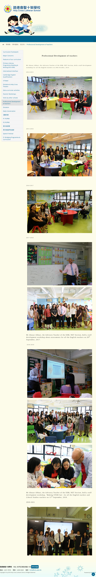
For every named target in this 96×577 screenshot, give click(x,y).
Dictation (6, 107)
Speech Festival (8, 134)
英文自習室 (6, 126)
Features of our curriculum (12, 59)
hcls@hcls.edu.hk (35, 570)
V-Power (5, 81)
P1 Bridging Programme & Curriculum (11, 138)
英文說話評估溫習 (8, 130)
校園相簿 (61, 39)
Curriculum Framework (10, 52)
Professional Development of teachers (11, 103)
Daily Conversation (9, 111)
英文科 (22, 44)
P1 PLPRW (6, 119)
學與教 (8, 44)
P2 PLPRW (6, 122)
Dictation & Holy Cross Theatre (10, 85)
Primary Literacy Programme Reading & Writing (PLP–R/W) (10, 65)
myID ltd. (93, 572)
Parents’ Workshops (9, 94)
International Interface (10, 71)
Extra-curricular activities (11, 90)
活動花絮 (6, 115)
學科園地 (15, 44)
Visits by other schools (10, 98)
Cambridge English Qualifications (9, 76)
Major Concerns (8, 56)
